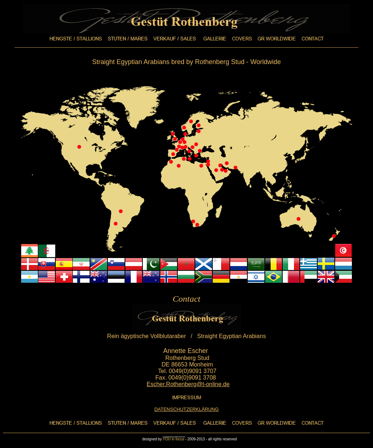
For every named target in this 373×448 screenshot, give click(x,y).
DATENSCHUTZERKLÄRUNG (186, 409)
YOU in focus (174, 439)
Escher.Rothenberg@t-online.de (187, 384)
